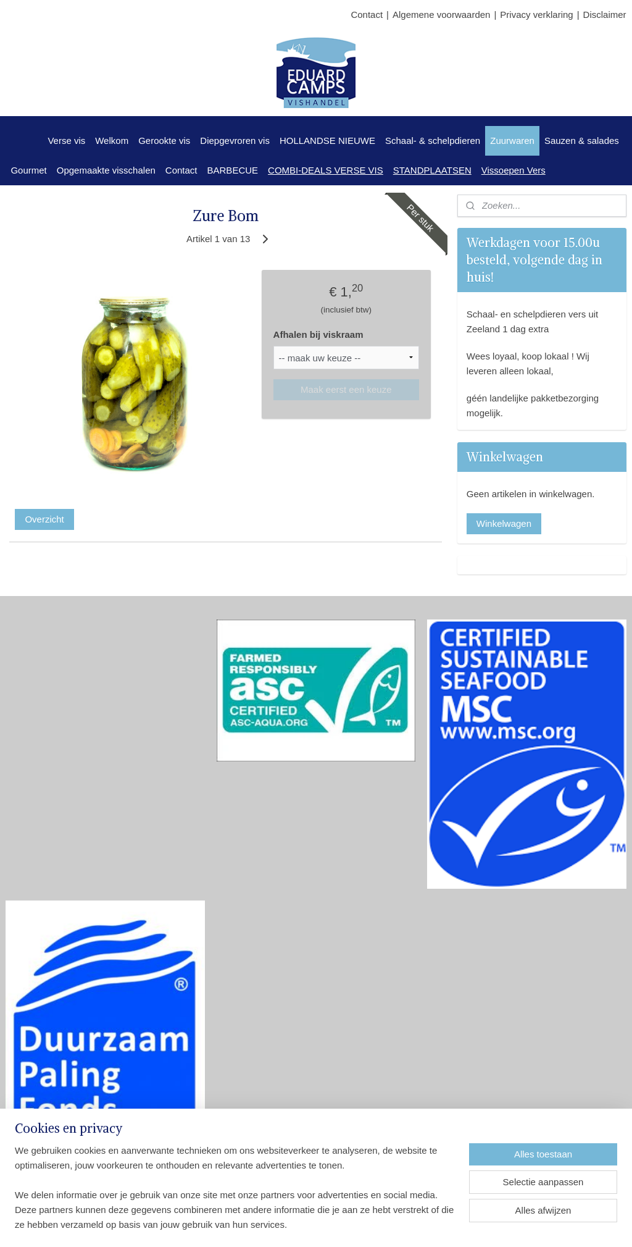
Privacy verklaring (536, 14)
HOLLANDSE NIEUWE (327, 140)
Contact (367, 14)
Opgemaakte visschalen (106, 170)
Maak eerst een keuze (346, 389)
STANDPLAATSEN (432, 170)
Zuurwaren (512, 140)
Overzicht (44, 519)
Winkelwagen (503, 523)
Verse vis (66, 140)
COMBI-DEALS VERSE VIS (325, 170)
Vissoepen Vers (513, 170)
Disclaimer (604, 14)
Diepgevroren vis (235, 140)
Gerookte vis (164, 140)
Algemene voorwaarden (441, 14)
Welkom (111, 140)
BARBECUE (233, 170)
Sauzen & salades (581, 140)
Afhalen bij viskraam (318, 334)
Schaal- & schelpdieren (432, 140)
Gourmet (28, 170)
